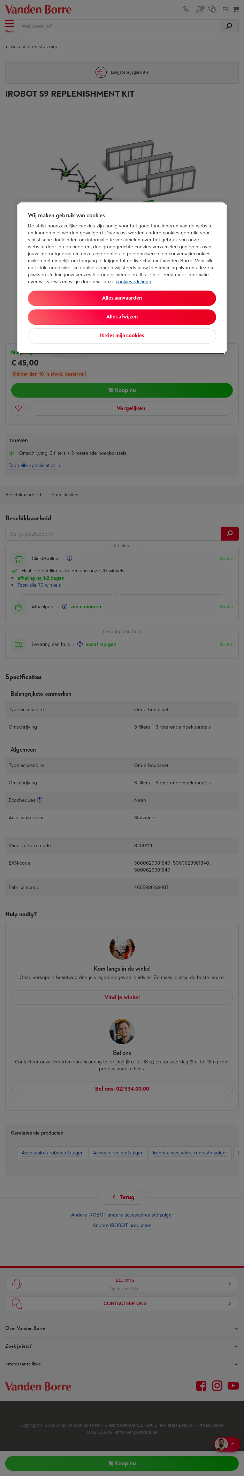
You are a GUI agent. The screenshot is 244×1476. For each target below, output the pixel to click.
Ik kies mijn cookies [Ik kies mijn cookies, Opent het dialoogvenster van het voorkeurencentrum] (122, 335)
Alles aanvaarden (122, 298)
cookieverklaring (133, 281)
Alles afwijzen (122, 317)
